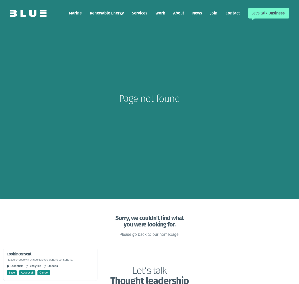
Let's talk (268, 13)
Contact (233, 13)
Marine (75, 13)
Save (12, 272)
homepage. (169, 235)
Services (139, 13)
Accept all (27, 272)
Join (213, 13)
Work (160, 13)
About (178, 13)
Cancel (43, 272)
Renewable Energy (107, 13)
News (197, 13)
